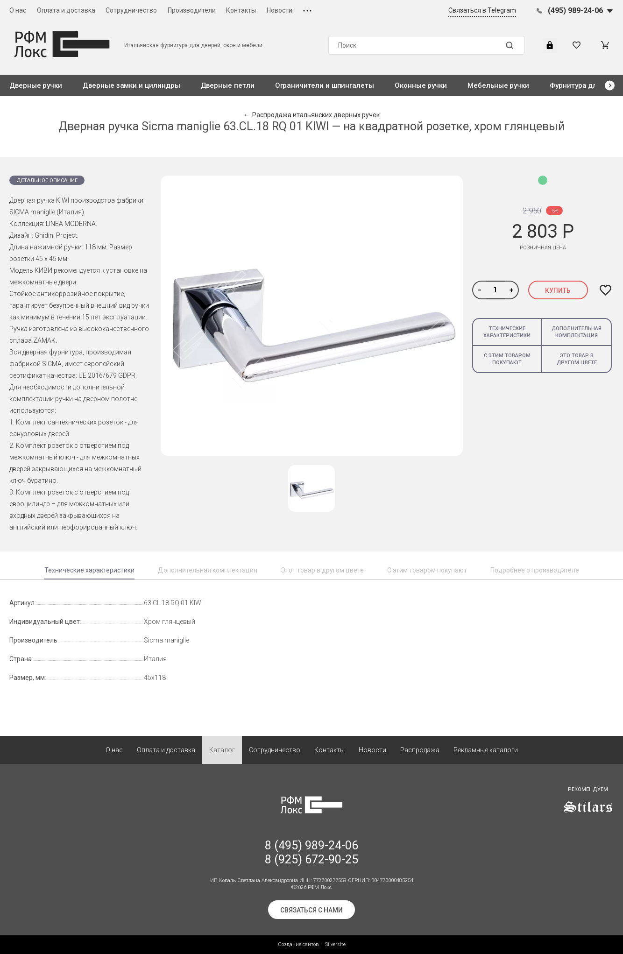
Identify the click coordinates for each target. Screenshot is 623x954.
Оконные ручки (421, 85)
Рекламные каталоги (485, 750)
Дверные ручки (35, 85)
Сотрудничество (131, 10)
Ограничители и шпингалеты (324, 85)
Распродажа (419, 750)
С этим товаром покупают (507, 359)
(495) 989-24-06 (575, 10)
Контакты (241, 10)
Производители (192, 10)
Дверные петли (228, 85)
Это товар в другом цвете (577, 359)
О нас (17, 10)
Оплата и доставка (66, 10)
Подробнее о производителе (534, 570)
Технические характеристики (507, 332)
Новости (279, 10)
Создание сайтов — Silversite (312, 944)
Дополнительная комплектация (577, 332)
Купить (558, 290)
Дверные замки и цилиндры (131, 85)
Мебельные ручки (498, 85)
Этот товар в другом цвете (322, 570)
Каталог (222, 750)
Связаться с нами (311, 910)
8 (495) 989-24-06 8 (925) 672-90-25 (311, 852)
